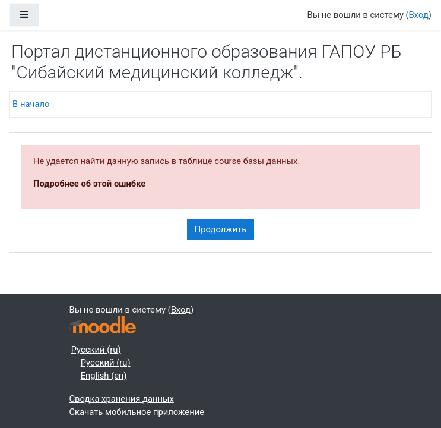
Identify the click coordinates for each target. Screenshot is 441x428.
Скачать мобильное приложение (137, 412)
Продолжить (221, 229)
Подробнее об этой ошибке (89, 183)
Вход (419, 15)
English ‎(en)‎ (104, 375)
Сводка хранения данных (121, 399)
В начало (31, 104)
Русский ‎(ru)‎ (96, 349)
